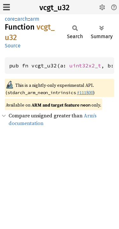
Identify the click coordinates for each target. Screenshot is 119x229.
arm (34, 19)
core (10, 19)
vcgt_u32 (54, 7)
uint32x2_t (85, 65)
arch (22, 19)
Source (13, 46)
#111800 (85, 92)
